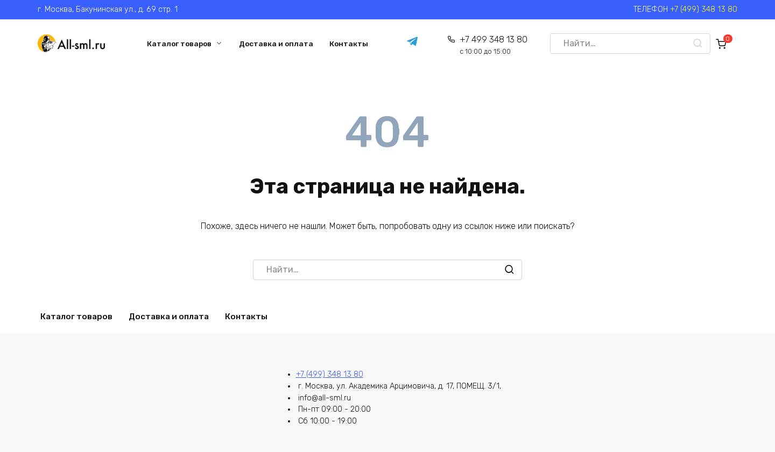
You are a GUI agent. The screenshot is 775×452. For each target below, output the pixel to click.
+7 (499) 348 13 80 (703, 9)
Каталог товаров (178, 43)
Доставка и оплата (275, 43)
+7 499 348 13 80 (491, 45)
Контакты (347, 43)
